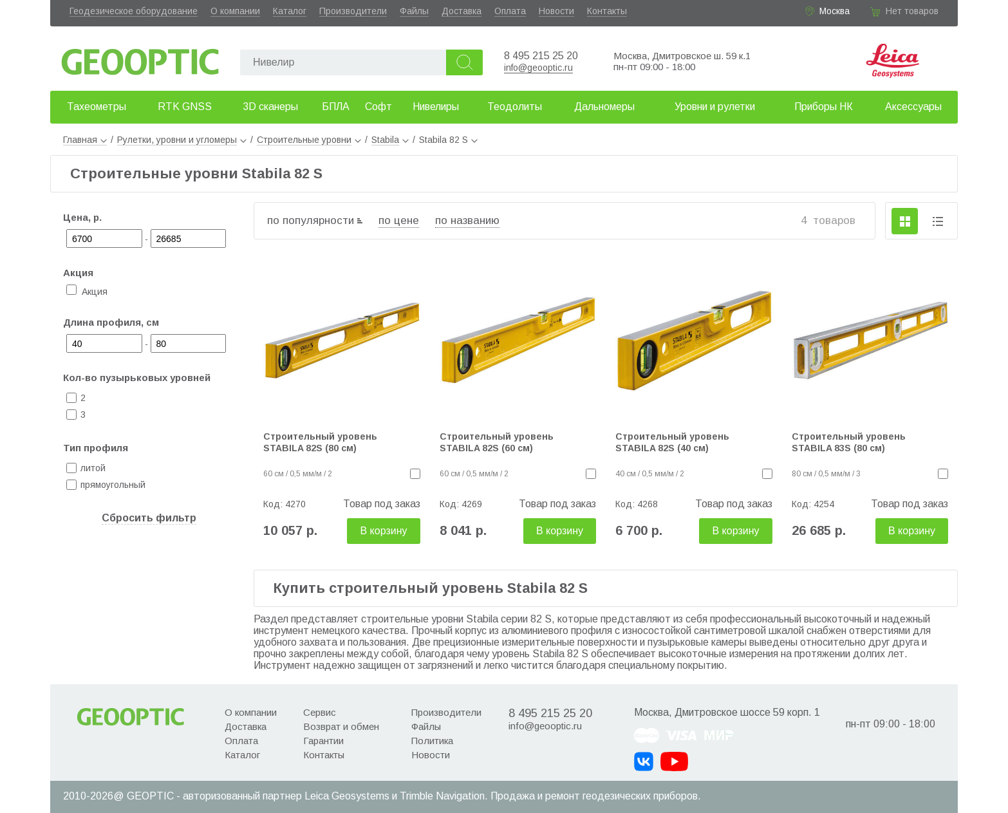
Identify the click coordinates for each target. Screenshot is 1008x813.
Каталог (289, 11)
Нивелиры (436, 106)
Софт (378, 106)
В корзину (383, 530)
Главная (85, 140)
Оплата (510, 11)
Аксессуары (913, 106)
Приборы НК (823, 106)
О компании (235, 11)
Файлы (414, 11)
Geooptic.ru (140, 58)
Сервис (319, 712)
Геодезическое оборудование (134, 11)
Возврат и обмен (341, 726)
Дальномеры (604, 106)
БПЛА (336, 106)
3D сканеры (270, 106)
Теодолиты (514, 106)
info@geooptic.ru (538, 67)
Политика (432, 740)
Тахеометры (96, 106)
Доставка (461, 11)
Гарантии (323, 740)
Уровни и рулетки (715, 106)
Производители (353, 11)
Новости (556, 11)
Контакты (607, 11)
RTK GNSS (185, 106)
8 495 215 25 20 (541, 55)
